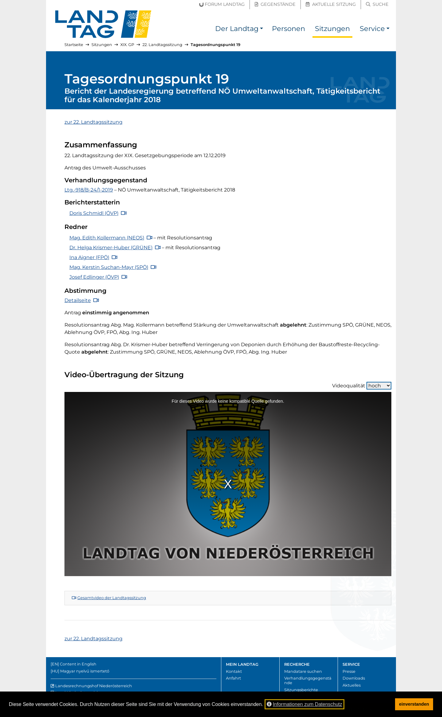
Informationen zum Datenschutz (304, 704)
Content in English (78, 664)
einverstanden (414, 704)
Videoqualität (361, 386)
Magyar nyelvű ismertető (84, 671)
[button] (261, 29)
